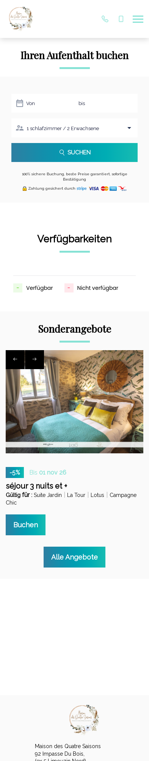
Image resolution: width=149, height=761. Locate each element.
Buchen (25, 525)
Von (30, 103)
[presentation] (15, 359)
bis (81, 103)
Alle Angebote (74, 557)
